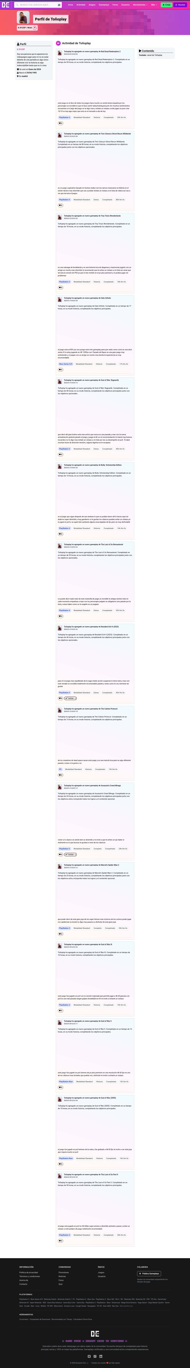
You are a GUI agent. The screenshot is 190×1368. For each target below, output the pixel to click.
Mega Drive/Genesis (129, 1303)
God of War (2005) (108, 1098)
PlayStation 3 (101, 1299)
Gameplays (104, 5)
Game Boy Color (69, 1303)
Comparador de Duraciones (40, 1319)
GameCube (162, 1299)
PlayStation (101, 1303)
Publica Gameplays (149, 1273)
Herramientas (140, 5)
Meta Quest (58, 1306)
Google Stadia (81, 1306)
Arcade (27, 1306)
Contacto (23, 1284)
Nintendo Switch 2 (64, 1299)
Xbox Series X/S (65, 364)
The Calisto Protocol (109, 709)
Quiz (61, 1284)
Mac (32, 1306)
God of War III (106, 944)
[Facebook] (95, 1356)
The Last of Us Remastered (112, 544)
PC (60, 769)
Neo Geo (115, 1306)
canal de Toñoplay (154, 55)
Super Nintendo (36, 1303)
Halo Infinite (106, 298)
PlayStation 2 (91, 1303)
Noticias (62, 1276)
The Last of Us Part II (109, 1174)
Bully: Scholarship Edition (111, 465)
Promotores (64, 1272)
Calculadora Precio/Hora (82, 1319)
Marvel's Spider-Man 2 (110, 865)
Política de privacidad (28, 1272)
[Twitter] (89, 1356)
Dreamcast (116, 1303)
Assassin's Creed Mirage (111, 785)
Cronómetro (23, 1319)
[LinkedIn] (100, 1356)
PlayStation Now (66, 1082)
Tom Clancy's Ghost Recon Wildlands (116, 134)
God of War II (106, 1021)
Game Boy (80, 1303)
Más (154, 5)
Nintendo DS (140, 1299)
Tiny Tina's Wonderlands (111, 216)
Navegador (91, 1306)
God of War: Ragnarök (110, 380)
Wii (122, 1299)
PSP (148, 1299)
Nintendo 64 (24, 1303)
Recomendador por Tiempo (61, 1319)
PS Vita (153, 1299)
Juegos (92, 5)
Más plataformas (126, 1306)
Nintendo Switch (50, 1299)
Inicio (70, 5)
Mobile (43, 1306)
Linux (37, 1306)
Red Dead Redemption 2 (110, 51)
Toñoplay (67, 51)
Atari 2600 (107, 1306)
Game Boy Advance (54, 1303)
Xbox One (91, 1299)
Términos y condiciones (29, 1276)
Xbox (109, 1303)
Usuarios (125, 5)
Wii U (117, 1299)
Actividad (81, 5)
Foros (115, 5)
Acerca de (23, 1280)
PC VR (99, 1306)
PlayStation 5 (64, 117)
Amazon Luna (69, 1306)
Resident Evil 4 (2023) (110, 627)
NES (44, 1303)
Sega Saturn (142, 1303)
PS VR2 (50, 1306)
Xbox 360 (110, 1299)
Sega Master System (156, 1303)
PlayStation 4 (64, 528)
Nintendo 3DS (129, 1299)
